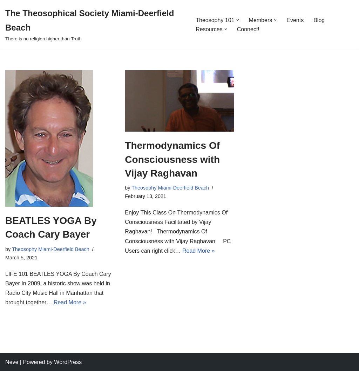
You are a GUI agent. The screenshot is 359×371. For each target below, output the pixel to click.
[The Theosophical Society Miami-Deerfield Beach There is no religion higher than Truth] (94, 24)
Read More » (70, 302)
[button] (237, 20)
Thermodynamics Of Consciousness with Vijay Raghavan (172, 159)
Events (295, 20)
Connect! (248, 29)
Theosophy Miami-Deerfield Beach (50, 249)
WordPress (68, 362)
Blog (319, 20)
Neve (11, 362)
